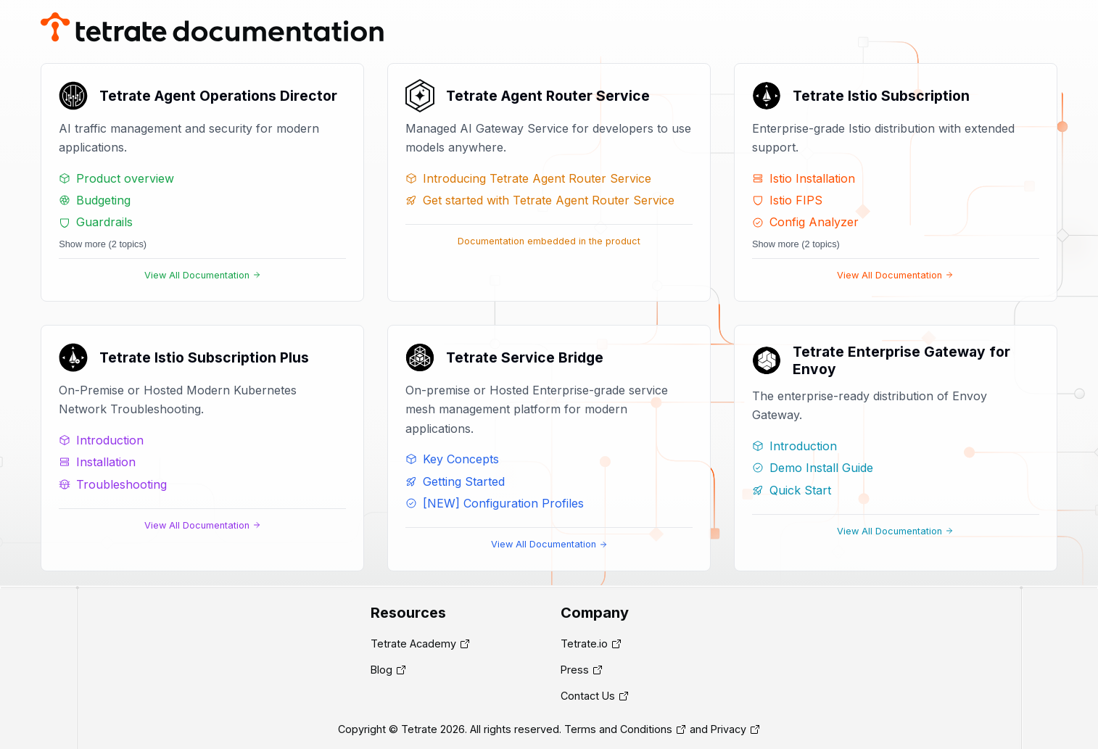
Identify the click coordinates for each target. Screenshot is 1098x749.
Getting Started (455, 481)
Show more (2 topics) (102, 244)
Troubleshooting (113, 484)
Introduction (101, 440)
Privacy (728, 729)
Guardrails (96, 222)
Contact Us (588, 696)
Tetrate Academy (413, 643)
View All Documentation (202, 275)
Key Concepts (452, 459)
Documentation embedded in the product (549, 241)
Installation (97, 462)
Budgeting (95, 200)
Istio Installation (803, 178)
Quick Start (791, 490)
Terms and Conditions (618, 729)
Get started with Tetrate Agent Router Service (539, 200)
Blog (381, 669)
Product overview (116, 178)
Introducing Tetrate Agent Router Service (528, 178)
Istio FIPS (787, 200)
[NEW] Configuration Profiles (494, 503)
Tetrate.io (584, 643)
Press (575, 669)
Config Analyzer (805, 222)
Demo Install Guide (812, 467)
